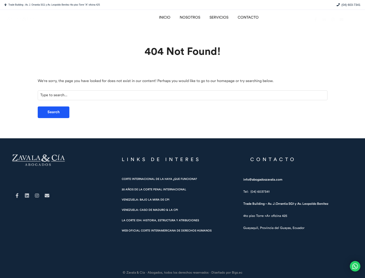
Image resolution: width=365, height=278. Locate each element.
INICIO (164, 17)
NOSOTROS (190, 17)
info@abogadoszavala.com (262, 179)
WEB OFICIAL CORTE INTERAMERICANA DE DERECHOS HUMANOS (167, 230)
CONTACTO (248, 17)
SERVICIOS (219, 17)
